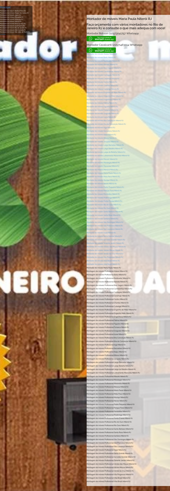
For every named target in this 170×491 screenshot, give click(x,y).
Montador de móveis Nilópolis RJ (11, 19)
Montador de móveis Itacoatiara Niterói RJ (103, 131)
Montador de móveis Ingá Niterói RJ (101, 128)
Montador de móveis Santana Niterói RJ (102, 219)
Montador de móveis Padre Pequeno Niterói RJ (105, 187)
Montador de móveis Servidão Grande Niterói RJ (106, 240)
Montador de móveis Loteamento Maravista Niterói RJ (108, 156)
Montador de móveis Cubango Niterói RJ (103, 89)
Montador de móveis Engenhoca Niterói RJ (104, 100)
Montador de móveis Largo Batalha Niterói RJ (105, 149)
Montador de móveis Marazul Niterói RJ (102, 170)
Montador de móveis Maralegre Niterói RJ (103, 163)
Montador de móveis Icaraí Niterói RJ (101, 117)
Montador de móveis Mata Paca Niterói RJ (103, 177)
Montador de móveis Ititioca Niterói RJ (102, 138)
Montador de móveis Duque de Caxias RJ (14, 13)
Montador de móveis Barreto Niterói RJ (102, 64)
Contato (3, 34)
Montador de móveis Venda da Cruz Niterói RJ (105, 254)
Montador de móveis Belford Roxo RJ (13, 11)
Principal (5, 7)
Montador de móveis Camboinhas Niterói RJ (104, 72)
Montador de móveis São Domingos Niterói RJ (105, 222)
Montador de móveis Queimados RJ (12, 26)
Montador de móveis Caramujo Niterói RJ (103, 79)
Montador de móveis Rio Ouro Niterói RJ (103, 208)
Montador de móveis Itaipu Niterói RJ (101, 135)
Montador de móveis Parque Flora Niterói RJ (104, 191)
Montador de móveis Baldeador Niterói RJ (103, 61)
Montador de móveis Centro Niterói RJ (102, 82)
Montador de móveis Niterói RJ (11, 21)
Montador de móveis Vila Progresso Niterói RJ (105, 257)
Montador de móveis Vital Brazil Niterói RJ (103, 264)
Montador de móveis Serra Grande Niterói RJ (104, 236)
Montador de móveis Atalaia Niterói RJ (102, 54)
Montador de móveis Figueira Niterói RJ (102, 107)
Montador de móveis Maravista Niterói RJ (103, 166)
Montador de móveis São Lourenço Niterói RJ (105, 229)
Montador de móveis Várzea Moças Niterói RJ (105, 250)
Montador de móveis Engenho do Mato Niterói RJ (106, 93)
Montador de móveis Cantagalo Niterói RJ (103, 75)
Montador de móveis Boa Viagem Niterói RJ (104, 68)
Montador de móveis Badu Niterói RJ (101, 57)
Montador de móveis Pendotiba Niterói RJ (103, 194)
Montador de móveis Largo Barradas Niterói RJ (105, 145)
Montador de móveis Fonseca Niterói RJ (102, 110)
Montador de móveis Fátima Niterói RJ (102, 103)
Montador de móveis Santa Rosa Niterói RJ (104, 215)
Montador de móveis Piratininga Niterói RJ (103, 198)
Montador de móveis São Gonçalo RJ (13, 30)
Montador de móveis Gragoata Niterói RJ (103, 114)
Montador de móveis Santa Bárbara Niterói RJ (105, 212)
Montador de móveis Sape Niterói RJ (101, 233)
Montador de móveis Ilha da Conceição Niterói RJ (106, 124)
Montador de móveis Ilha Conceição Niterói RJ (105, 121)
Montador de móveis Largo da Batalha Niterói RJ (106, 152)
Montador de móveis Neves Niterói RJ (102, 184)
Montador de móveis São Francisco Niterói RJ (105, 226)
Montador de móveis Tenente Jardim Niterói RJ (105, 243)
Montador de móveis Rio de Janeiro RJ (13, 28)
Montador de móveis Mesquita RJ (11, 17)
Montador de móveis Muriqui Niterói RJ (102, 180)
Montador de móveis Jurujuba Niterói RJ (103, 142)
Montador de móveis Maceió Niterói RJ (102, 159)
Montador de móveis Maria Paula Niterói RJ (104, 173)
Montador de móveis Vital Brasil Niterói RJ (103, 261)
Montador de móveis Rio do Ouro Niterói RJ (104, 205)
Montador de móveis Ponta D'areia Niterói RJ (104, 201)
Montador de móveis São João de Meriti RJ (15, 32)
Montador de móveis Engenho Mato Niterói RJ (105, 96)
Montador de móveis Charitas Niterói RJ (102, 85)
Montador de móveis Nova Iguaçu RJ (13, 23)
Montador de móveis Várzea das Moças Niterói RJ (106, 247)
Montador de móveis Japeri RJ (10, 15)
